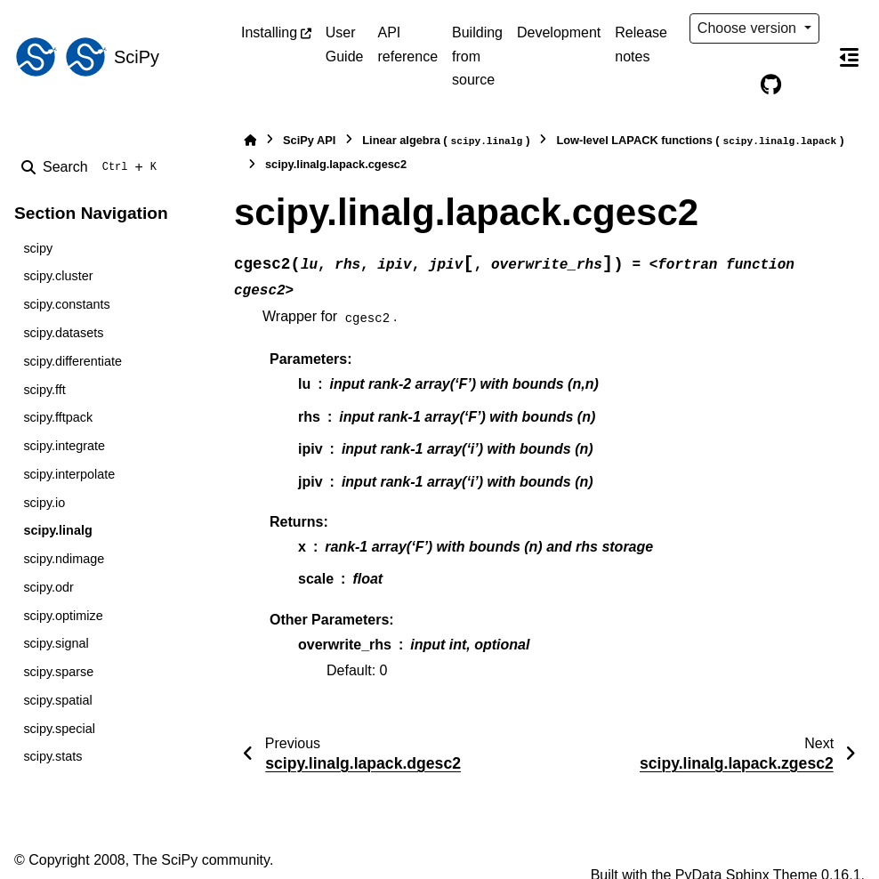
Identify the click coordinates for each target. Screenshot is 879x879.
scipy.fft (44, 390)
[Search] (92, 167)
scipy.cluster (58, 276)
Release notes (641, 44)
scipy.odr (48, 587)
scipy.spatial (57, 700)
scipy (37, 248)
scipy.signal (55, 643)
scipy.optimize (62, 616)
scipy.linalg (57, 530)
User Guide (345, 44)
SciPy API (309, 140)
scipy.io (44, 503)
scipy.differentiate (72, 361)
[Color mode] (734, 85)
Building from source (477, 56)
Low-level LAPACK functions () (699, 141)
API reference (407, 44)
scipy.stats (52, 756)
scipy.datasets (63, 333)
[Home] (250, 140)
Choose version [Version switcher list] (749, 28)
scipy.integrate (64, 446)
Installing (269, 32)
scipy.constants (66, 304)
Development (559, 32)
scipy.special (59, 729)
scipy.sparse (58, 672)
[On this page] (849, 57)
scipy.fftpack (58, 417)
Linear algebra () (445, 141)
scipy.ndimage (63, 559)
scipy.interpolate (69, 474)
